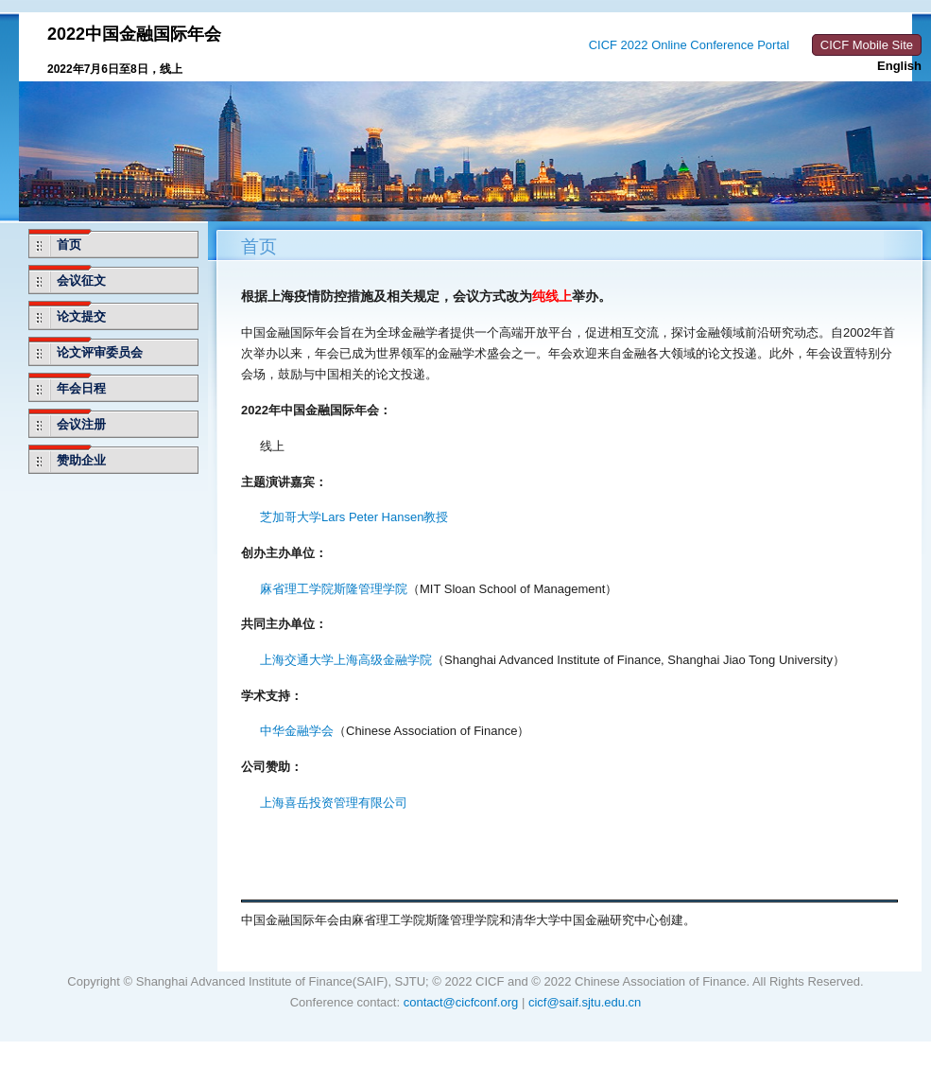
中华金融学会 (297, 731)
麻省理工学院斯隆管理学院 (333, 589)
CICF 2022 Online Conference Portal (689, 45)
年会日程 (81, 388)
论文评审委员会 (100, 352)
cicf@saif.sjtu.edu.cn (584, 1002)
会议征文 (81, 280)
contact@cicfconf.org (461, 1002)
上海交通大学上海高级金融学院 (346, 660)
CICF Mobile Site (866, 45)
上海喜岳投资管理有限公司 (333, 803)
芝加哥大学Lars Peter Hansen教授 (354, 517)
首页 (69, 244)
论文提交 (81, 316)
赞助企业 (81, 460)
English (899, 66)
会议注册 (81, 424)
